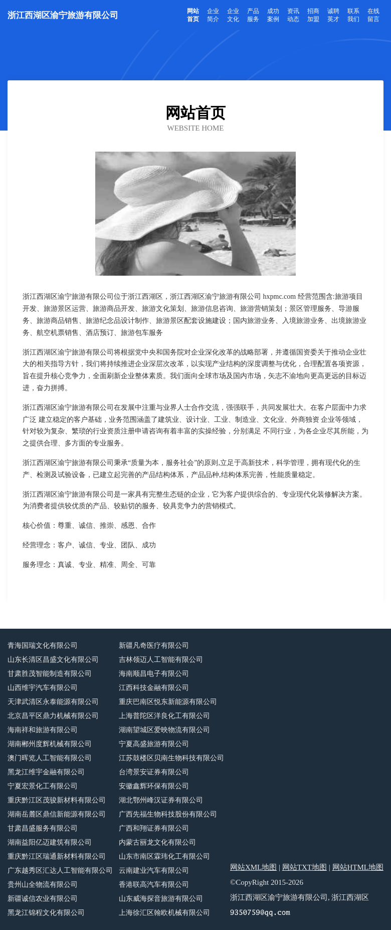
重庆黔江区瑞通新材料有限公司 (57, 856)
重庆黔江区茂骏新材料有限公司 (57, 800)
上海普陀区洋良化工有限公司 (164, 716)
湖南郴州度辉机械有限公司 (50, 744)
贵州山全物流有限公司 (43, 884)
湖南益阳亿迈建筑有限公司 (50, 842)
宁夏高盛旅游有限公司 (154, 744)
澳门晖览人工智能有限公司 (50, 758)
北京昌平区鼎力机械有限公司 (53, 716)
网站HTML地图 (358, 867)
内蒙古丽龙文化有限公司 (157, 842)
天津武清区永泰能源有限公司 (53, 702)
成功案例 (273, 15)
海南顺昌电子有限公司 (154, 673)
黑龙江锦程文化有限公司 (46, 912)
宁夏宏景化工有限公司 (43, 786)
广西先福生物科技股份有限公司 (168, 814)
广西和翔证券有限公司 (154, 828)
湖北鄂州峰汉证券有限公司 (161, 800)
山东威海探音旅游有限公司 (161, 898)
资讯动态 (293, 15)
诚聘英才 (333, 15)
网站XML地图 (253, 867)
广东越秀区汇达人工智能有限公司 (60, 870)
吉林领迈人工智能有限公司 (161, 659)
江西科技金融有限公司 (154, 687)
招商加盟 (313, 15)
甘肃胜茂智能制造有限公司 (50, 673)
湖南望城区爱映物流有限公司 (164, 730)
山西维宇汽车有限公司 (43, 687)
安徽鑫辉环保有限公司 (154, 786)
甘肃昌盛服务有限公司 (43, 828)
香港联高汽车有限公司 (154, 884)
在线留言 (373, 15)
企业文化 (233, 15)
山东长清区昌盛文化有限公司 (53, 659)
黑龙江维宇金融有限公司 (46, 772)
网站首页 (193, 15)
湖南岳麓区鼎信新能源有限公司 (57, 814)
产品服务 (253, 15)
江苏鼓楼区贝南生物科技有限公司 (171, 758)
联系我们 (353, 15)
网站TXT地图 (304, 867)
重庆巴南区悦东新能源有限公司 (168, 702)
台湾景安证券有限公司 (154, 772)
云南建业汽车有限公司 (154, 870)
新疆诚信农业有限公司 (43, 898)
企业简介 (213, 15)
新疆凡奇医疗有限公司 (154, 645)
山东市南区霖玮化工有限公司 (164, 856)
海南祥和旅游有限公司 (43, 730)
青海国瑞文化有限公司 (43, 645)
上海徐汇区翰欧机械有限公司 (164, 912)
